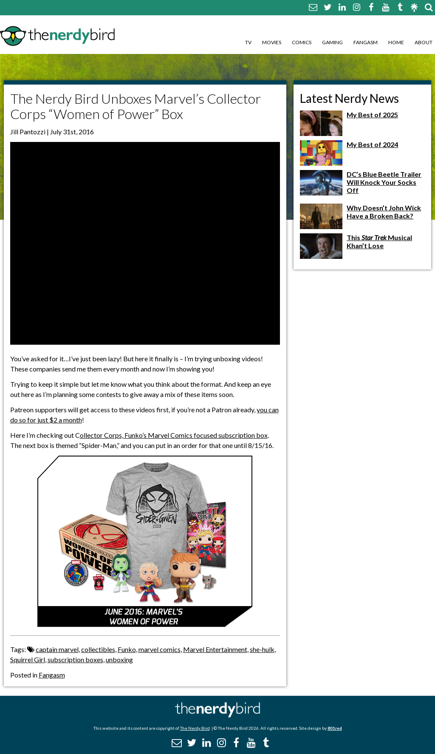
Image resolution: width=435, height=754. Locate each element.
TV (248, 42)
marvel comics (159, 649)
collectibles (98, 649)
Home (396, 42)
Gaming (332, 42)
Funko (127, 649)
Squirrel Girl (27, 659)
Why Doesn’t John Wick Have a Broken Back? (384, 212)
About (423, 42)
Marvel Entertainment (215, 649)
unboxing (119, 659)
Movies (271, 42)
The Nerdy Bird (195, 728)
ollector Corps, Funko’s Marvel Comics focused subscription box (174, 435)
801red (335, 728)
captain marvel (57, 649)
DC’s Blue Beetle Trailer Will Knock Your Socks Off (384, 182)
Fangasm (365, 42)
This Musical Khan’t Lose (379, 241)
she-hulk (262, 649)
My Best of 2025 (372, 115)
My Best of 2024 (372, 144)
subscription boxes (75, 659)
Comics (301, 42)
